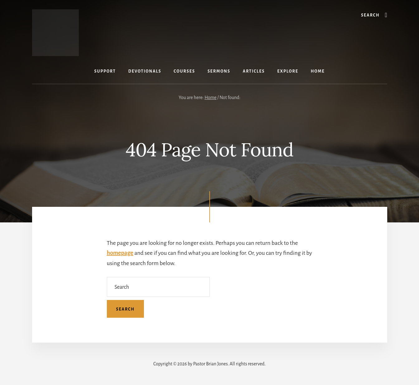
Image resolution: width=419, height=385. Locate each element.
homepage (120, 253)
